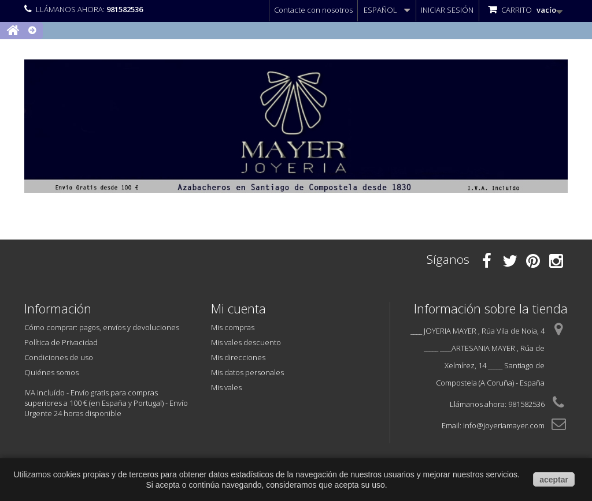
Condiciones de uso (58, 357)
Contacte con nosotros (313, 10)
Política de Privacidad (61, 342)
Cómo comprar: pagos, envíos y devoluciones (101, 327)
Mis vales (226, 387)
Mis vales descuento (246, 342)
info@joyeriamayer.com (504, 425)
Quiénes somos (51, 372)
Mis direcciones (238, 357)
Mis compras (232, 327)
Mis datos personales (247, 372)
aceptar (553, 479)
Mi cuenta (238, 308)
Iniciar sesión (447, 10)
